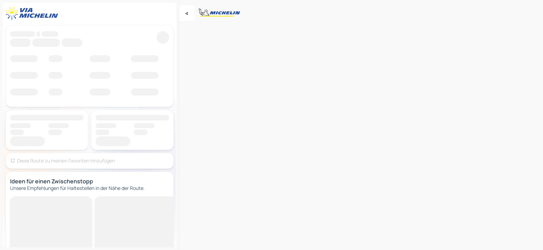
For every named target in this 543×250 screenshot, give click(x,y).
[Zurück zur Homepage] (33, 13)
